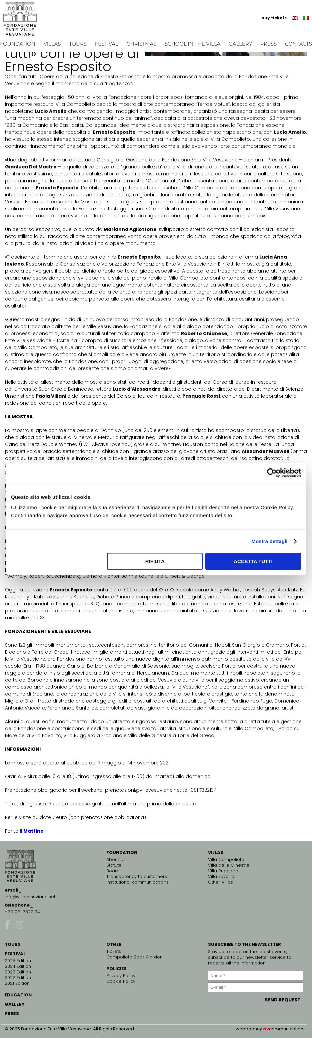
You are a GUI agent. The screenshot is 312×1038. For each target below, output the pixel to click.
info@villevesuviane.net (30, 897)
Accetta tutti (253, 561)
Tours (78, 44)
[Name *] (255, 975)
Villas (52, 44)
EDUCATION (18, 995)
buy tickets (274, 18)
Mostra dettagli (269, 541)
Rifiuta (155, 561)
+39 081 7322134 (22, 912)
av (266, 1029)
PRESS (12, 1013)
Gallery (240, 44)
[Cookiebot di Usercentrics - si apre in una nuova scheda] (272, 473)
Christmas (142, 44)
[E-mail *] (255, 987)
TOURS (13, 944)
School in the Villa (192, 44)
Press (268, 44)
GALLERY (15, 1004)
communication (286, 1029)
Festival (106, 44)
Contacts (298, 44)
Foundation (17, 44)
